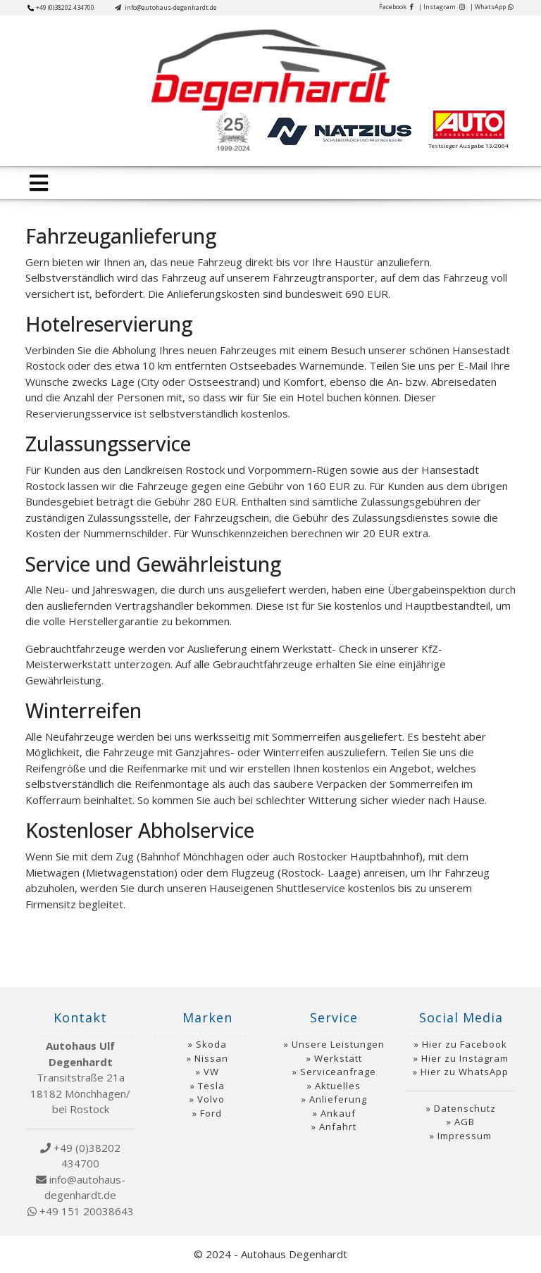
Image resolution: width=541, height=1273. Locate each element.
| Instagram (441, 6)
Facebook (396, 6)
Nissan (211, 1058)
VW (211, 1071)
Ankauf (338, 1113)
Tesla (211, 1085)
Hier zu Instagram (465, 1058)
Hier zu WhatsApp (465, 1071)
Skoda (211, 1044)
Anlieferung (338, 1099)
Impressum (464, 1135)
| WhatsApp (492, 6)
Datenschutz (465, 1108)
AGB (464, 1121)
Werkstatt (338, 1058)
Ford (211, 1113)
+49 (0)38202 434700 (60, 7)
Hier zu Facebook (464, 1044)
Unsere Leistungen (338, 1044)
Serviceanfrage (338, 1071)
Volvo (211, 1099)
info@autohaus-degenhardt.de (166, 7)
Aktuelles (338, 1085)
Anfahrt (337, 1126)
